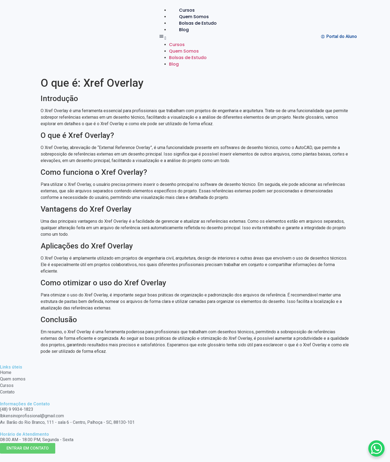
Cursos (187, 10)
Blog (184, 30)
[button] (192, 37)
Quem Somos (194, 17)
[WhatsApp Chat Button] (376, 448)
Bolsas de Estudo (198, 23)
